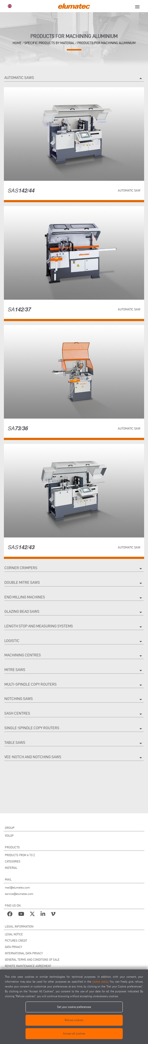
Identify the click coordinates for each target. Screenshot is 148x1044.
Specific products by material (49, 43)
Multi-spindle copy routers (74, 685)
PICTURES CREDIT (16, 940)
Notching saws (74, 699)
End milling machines (74, 598)
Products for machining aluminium (106, 43)
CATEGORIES (12, 861)
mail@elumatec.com (17, 887)
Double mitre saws (74, 583)
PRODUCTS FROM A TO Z (20, 855)
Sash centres (74, 714)
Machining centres (74, 656)
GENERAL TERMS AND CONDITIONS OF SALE (32, 959)
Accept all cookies (74, 1033)
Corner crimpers (74, 569)
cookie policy (100, 981)
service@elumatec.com (19, 893)
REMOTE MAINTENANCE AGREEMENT (28, 965)
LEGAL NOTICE (14, 934)
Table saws (74, 743)
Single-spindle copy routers (74, 729)
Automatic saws (74, 78)
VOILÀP (9, 835)
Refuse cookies (74, 1020)
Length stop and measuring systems (74, 627)
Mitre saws (74, 670)
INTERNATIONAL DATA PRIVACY (24, 953)
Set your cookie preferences (74, 1006)
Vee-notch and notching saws (74, 758)
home (17, 43)
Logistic (74, 641)
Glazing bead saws (74, 612)
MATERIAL (11, 867)
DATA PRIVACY (13, 946)
